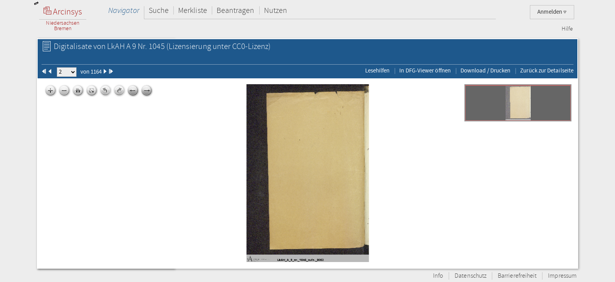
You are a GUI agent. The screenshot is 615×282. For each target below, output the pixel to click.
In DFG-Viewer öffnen (425, 70)
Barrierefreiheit (517, 276)
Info (438, 276)
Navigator (123, 10)
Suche (159, 10)
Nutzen (275, 10)
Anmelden (552, 12)
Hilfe (567, 29)
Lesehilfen (377, 70)
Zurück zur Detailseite (546, 70)
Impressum (562, 276)
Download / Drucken (485, 70)
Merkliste (192, 10)
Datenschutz (470, 276)
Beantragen (236, 10)
